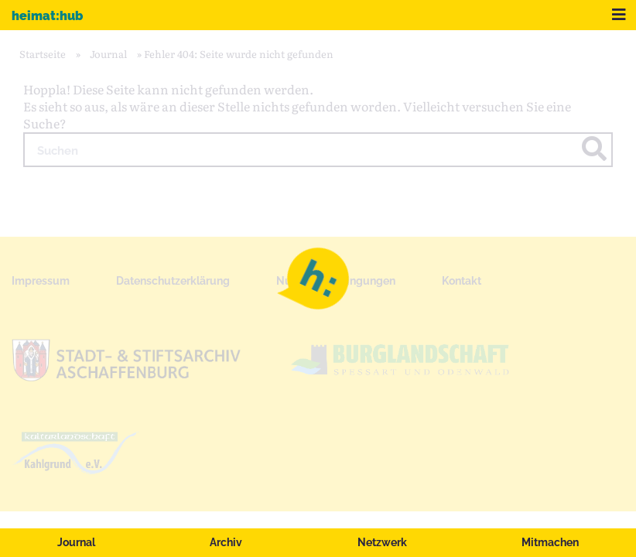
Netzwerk (382, 542)
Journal (76, 542)
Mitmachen (550, 542)
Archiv (226, 542)
